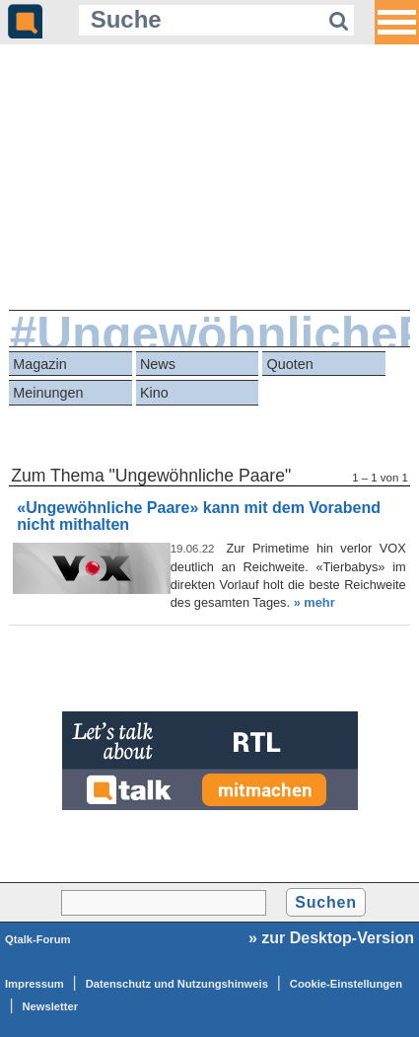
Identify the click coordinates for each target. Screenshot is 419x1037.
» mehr (314, 602)
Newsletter (51, 1006)
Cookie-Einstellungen (346, 984)
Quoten (290, 364)
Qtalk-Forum (38, 939)
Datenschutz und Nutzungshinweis (177, 984)
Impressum (34, 984)
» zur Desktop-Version (331, 937)
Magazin (39, 364)
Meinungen (48, 393)
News (157, 364)
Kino (154, 393)
